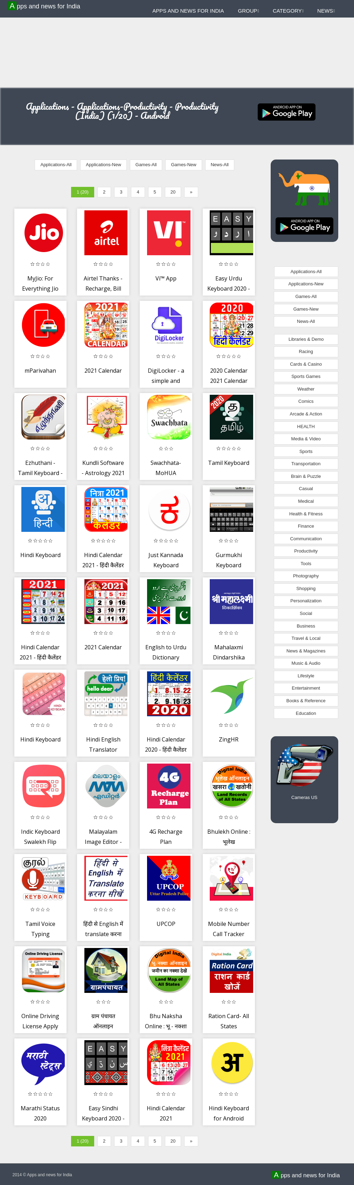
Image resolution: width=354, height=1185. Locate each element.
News (326, 11)
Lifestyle (306, 675)
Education (306, 713)
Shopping (305, 588)
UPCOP (166, 924)
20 (173, 192)
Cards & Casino (306, 364)
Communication (306, 538)
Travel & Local (305, 638)
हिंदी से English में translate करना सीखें (103, 934)
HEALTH (306, 426)
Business (306, 626)
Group (248, 11)
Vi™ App (165, 278)
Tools (306, 563)
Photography (306, 575)
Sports (306, 451)
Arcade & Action (306, 414)
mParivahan (40, 370)
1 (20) (83, 192)
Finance (306, 526)
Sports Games (305, 376)
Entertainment (306, 688)
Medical (306, 501)
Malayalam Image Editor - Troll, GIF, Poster (103, 842)
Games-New (183, 164)
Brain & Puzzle (306, 476)
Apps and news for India (45, 6)
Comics (305, 401)
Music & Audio (306, 663)
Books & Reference (306, 700)
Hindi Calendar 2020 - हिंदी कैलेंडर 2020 (166, 750)
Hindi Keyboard (40, 555)
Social (306, 613)
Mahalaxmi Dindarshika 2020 (229, 657)
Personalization (305, 600)
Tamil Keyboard (228, 463)
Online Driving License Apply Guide (40, 1026)
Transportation (305, 463)
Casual (306, 488)
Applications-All (55, 164)
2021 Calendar (103, 370)
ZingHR (228, 739)
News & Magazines (305, 651)
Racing (306, 351)
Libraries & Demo (306, 339)
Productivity (306, 551)
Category (288, 11)
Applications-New (103, 164)
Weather (305, 389)
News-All (220, 164)
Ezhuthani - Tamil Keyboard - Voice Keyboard (40, 473)
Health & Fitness (305, 513)
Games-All (146, 164)
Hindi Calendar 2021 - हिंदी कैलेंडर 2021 (103, 565)
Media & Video (306, 438)
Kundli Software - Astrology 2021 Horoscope (103, 473)
